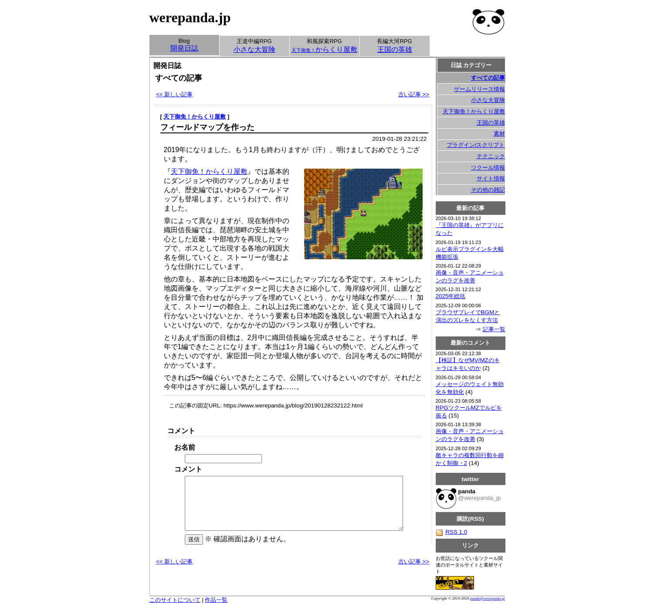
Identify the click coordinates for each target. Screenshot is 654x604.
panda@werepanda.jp (487, 598)
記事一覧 (494, 329)
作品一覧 (216, 600)
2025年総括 (451, 296)
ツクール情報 (488, 167)
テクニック (491, 156)
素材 (499, 133)
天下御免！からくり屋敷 (194, 116)
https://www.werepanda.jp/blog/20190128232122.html (293, 405)
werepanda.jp (190, 17)
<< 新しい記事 (174, 94)
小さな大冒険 (488, 100)
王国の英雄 (491, 122)
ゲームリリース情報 (479, 89)
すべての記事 (488, 78)
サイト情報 (491, 178)
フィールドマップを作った (207, 127)
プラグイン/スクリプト (476, 145)
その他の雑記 (488, 190)
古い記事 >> (413, 94)
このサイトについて (174, 600)
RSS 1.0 (452, 532)
